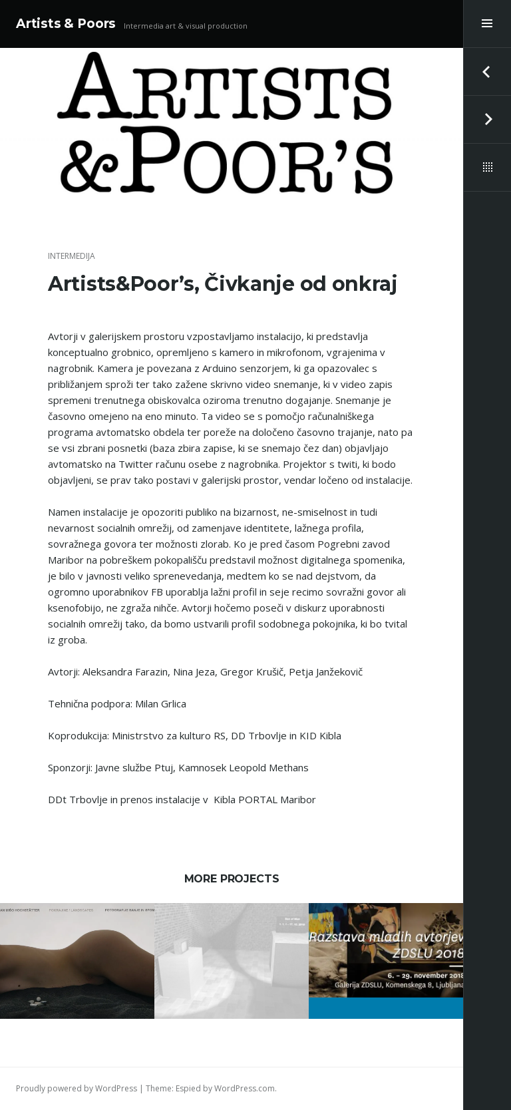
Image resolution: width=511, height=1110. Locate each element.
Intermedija (71, 256)
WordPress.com (244, 1088)
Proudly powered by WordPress (76, 1088)
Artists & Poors (66, 23)
